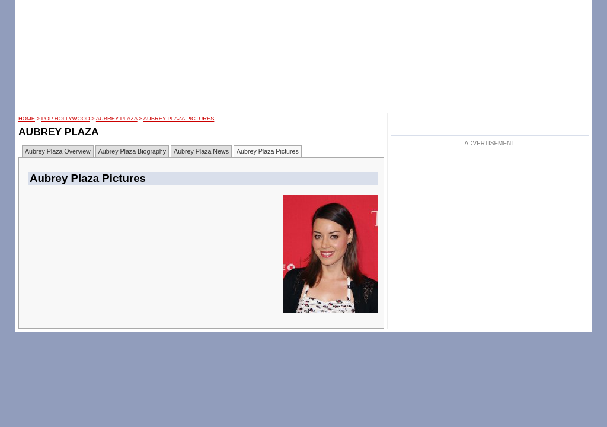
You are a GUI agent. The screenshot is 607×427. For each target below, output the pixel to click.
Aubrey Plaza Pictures (179, 119)
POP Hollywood (65, 119)
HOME (26, 119)
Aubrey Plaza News (201, 151)
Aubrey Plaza (117, 119)
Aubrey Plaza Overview (58, 151)
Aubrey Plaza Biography (132, 151)
